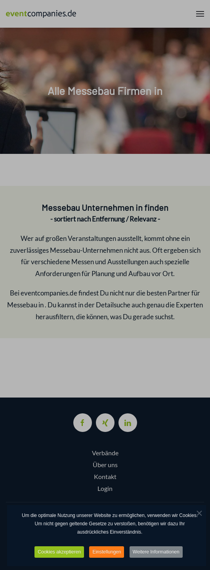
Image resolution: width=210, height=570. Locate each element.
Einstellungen (106, 553)
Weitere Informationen (156, 553)
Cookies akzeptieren (59, 553)
